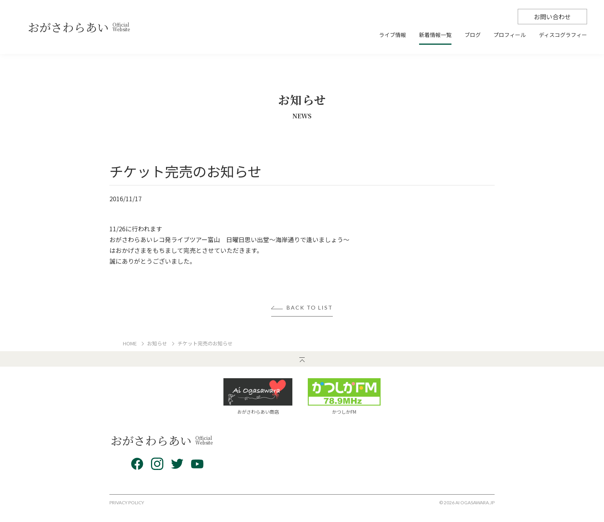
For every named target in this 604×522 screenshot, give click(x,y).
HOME (130, 343)
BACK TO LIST (310, 308)
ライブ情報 (392, 35)
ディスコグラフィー (563, 35)
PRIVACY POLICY (126, 502)
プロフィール (509, 35)
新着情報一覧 (435, 35)
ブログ (473, 35)
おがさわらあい (79, 27)
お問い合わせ (552, 16)
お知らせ (157, 343)
